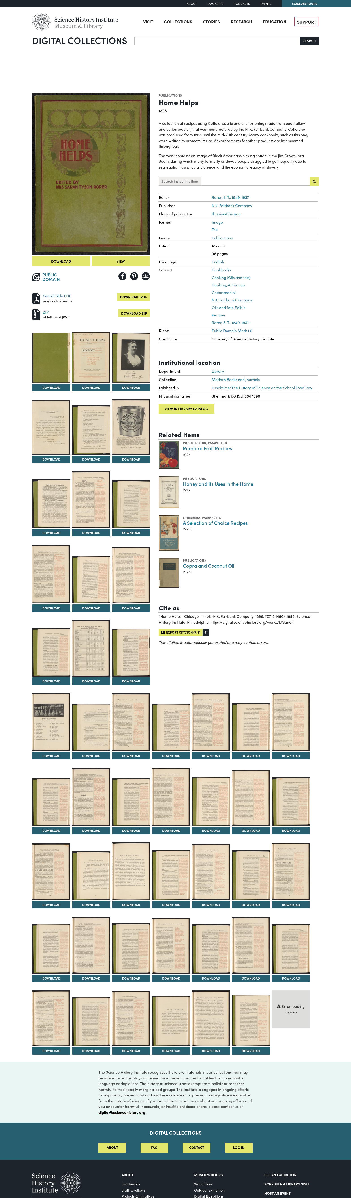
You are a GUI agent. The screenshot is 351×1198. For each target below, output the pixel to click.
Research (241, 21)
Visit (148, 21)
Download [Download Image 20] (171, 755)
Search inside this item (180, 181)
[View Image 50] (251, 1020)
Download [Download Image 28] (211, 830)
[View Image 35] (211, 872)
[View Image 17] (51, 722)
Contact (196, 1147)
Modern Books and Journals (236, 379)
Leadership (131, 1184)
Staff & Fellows (133, 1190)
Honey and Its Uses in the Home (218, 483)
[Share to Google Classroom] (146, 276)
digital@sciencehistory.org (121, 1112)
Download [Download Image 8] (51, 532)
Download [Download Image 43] (251, 978)
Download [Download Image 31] (51, 904)
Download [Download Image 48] (171, 1051)
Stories (211, 21)
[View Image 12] (91, 579)
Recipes (218, 315)
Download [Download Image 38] (51, 978)
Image (217, 222)
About (192, 4)
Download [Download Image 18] (91, 755)
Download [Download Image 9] (91, 532)
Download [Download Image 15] (91, 681)
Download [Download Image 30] (291, 830)
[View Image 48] (171, 1021)
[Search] (217, 41)
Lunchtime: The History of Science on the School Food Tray (262, 387)
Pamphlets (217, 443)
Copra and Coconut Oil (208, 565)
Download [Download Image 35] (211, 904)
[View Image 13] (131, 575)
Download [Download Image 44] (291, 978)
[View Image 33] (131, 871)
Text (215, 229)
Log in (238, 1147)
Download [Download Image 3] (91, 387)
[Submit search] (314, 181)
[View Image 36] (251, 875)
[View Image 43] (251, 945)
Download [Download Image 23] (291, 755)
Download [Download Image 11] (51, 608)
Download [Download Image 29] (251, 830)
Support (306, 22)
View (121, 261)
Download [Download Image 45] (51, 1051)
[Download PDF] (36, 297)
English (218, 261)
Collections (178, 21)
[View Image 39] (91, 945)
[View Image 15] (91, 648)
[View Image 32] (91, 875)
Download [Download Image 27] (171, 830)
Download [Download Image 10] (131, 532)
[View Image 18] (91, 727)
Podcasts (242, 4)
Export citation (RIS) (180, 632)
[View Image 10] (131, 504)
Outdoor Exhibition (209, 1190)
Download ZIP (134, 313)
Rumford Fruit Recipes (207, 448)
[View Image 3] (91, 357)
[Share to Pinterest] (134, 276)
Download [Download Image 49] (211, 1051)
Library (218, 371)
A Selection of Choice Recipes (215, 522)
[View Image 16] (131, 653)
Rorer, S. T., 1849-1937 (230, 197)
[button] (206, 632)
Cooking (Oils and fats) (231, 277)
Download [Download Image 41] (171, 978)
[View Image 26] (131, 802)
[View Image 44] (291, 949)
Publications (170, 95)
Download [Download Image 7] (131, 459)
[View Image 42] (211, 949)
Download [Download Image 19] (131, 755)
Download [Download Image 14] (51, 681)
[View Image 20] (171, 727)
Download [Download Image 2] (51, 387)
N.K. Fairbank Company (232, 205)
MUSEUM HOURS (208, 1174)
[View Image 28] (211, 801)
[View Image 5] (51, 427)
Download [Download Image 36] (251, 904)
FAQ (154, 1147)
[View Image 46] (91, 1021)
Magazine (215, 4)
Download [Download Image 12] (91, 608)
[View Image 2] (51, 358)
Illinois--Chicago (226, 213)
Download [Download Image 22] (251, 755)
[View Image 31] (51, 871)
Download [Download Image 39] (91, 978)
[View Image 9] (91, 499)
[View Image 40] (131, 948)
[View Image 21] (211, 722)
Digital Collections (79, 40)
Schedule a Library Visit (286, 1183)
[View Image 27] (171, 797)
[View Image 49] (211, 1018)
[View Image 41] (171, 946)
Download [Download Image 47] (131, 1051)
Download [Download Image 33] (131, 904)
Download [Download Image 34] (171, 904)
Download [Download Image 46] (91, 1051)
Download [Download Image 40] (131, 978)
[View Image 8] (51, 503)
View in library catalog (186, 408)
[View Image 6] (91, 430)
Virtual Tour (203, 1184)
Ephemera (191, 517)
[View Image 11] (51, 574)
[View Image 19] (131, 722)
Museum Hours (304, 3)
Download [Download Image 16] (131, 681)
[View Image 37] (291, 871)
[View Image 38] (51, 949)
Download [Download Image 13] (131, 608)
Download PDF (133, 297)
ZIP (46, 312)
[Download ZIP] (36, 313)
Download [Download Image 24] (51, 830)
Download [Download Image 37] (291, 904)
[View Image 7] (131, 427)
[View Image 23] (291, 722)
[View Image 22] (251, 727)
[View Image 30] (291, 801)
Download (61, 261)
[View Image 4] (131, 358)
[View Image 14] (51, 652)
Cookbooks (221, 269)
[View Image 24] (51, 802)
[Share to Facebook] (122, 276)
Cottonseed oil (224, 292)
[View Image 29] (251, 798)
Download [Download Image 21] (211, 755)
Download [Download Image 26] (131, 830)
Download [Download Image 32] (91, 904)
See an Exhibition (280, 1174)
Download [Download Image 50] (251, 1051)
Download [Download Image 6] (91, 459)
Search (309, 40)
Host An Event (277, 1193)
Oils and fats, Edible (229, 307)
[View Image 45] (51, 1018)
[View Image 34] (171, 875)
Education (274, 21)
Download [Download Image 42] (211, 978)
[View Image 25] (91, 797)
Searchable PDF (57, 295)
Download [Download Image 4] (131, 387)
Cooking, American (228, 285)
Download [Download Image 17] (51, 755)
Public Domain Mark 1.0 (232, 330)
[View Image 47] (131, 1018)
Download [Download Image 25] (91, 830)
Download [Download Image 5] (51, 459)
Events (266, 4)
